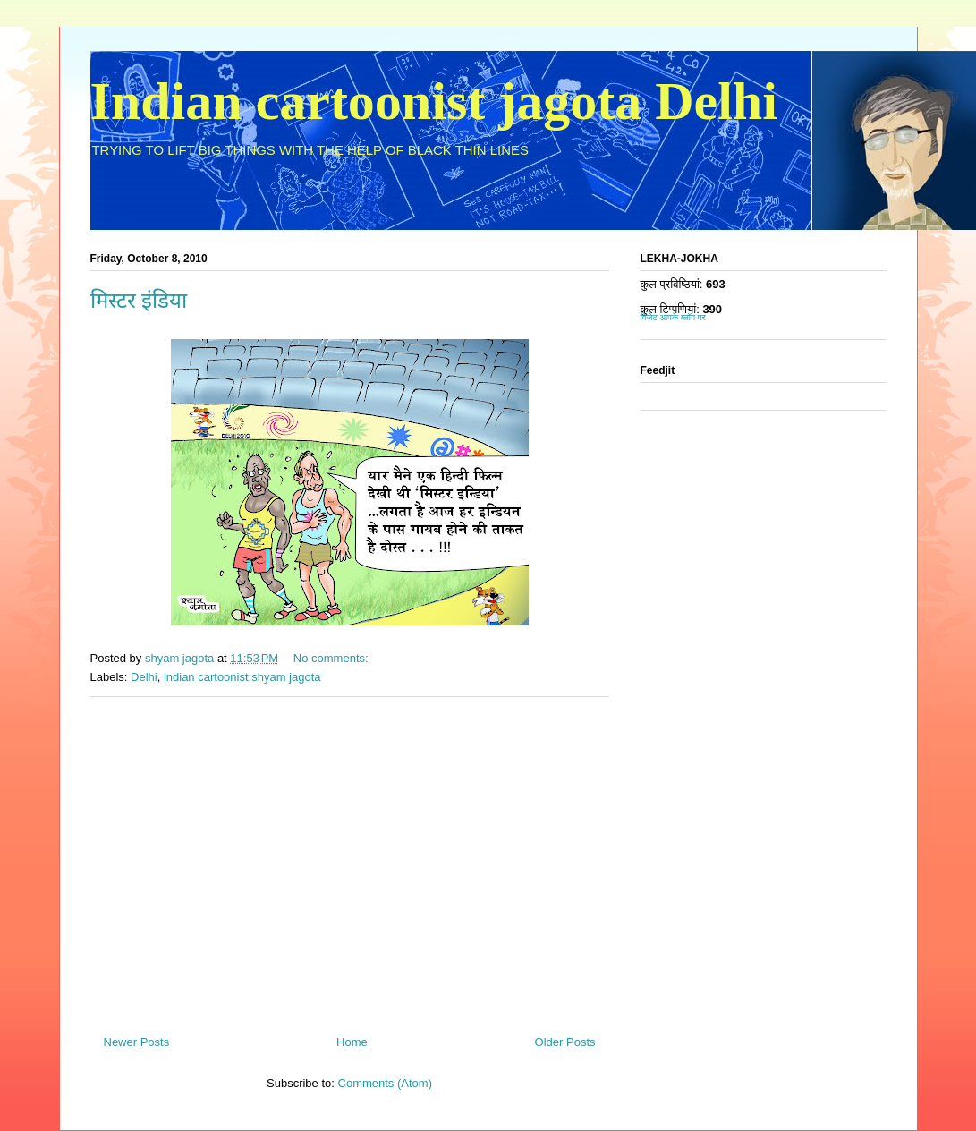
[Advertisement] (350, 859)
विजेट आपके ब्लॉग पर (673, 317)
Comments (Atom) (385, 1083)
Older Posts (565, 1042)
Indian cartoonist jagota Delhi (433, 101)
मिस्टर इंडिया (138, 300)
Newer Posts (137, 1042)
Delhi (144, 677)
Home (352, 1042)
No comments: (332, 658)
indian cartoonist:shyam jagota (242, 677)
